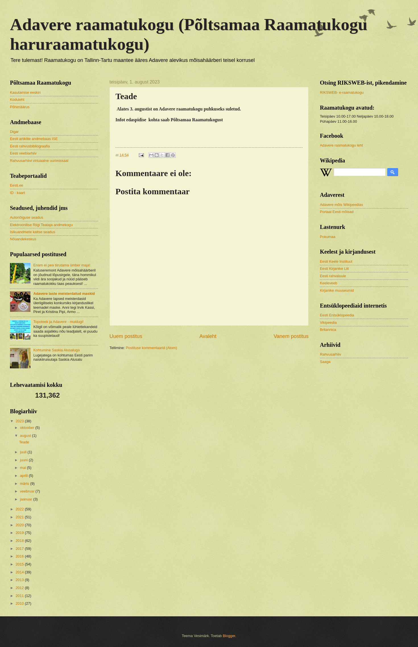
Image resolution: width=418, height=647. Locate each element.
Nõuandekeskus (23, 239)
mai (23, 468)
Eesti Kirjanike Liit (334, 268)
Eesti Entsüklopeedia (337, 315)
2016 (20, 556)
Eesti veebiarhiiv (23, 153)
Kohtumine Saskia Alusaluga (56, 350)
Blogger (229, 636)
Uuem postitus (125, 336)
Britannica (328, 329)
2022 (20, 509)
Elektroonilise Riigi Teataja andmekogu (41, 225)
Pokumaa (327, 237)
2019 (20, 533)
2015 (20, 564)
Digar (14, 132)
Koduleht (17, 99)
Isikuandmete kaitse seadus (32, 232)
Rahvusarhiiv (330, 354)
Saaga (325, 362)
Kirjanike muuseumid (337, 290)
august (26, 435)
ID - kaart (17, 193)
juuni (24, 460)
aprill (24, 475)
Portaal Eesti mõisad (336, 212)
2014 (20, 572)
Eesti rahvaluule (333, 276)
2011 (20, 596)
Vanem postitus (291, 336)
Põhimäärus (20, 107)
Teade (24, 442)
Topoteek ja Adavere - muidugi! (58, 322)
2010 (20, 603)
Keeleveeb (328, 283)
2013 (20, 580)
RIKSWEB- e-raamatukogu (342, 92)
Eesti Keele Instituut (336, 261)
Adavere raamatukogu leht (341, 145)
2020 (20, 525)
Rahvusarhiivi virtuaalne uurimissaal (39, 160)
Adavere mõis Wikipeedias (341, 205)
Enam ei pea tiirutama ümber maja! (61, 265)
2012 (20, 588)
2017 (20, 548)
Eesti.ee (16, 185)
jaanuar (26, 499)
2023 (20, 421)
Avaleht (207, 336)
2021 (20, 517)
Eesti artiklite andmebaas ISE (34, 139)
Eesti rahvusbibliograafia (30, 146)
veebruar (27, 491)
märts (25, 483)
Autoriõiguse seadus (26, 217)
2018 (20, 541)
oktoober (27, 427)
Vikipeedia (328, 322)
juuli (23, 452)
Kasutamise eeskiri (25, 92)
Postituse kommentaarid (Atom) (151, 348)
